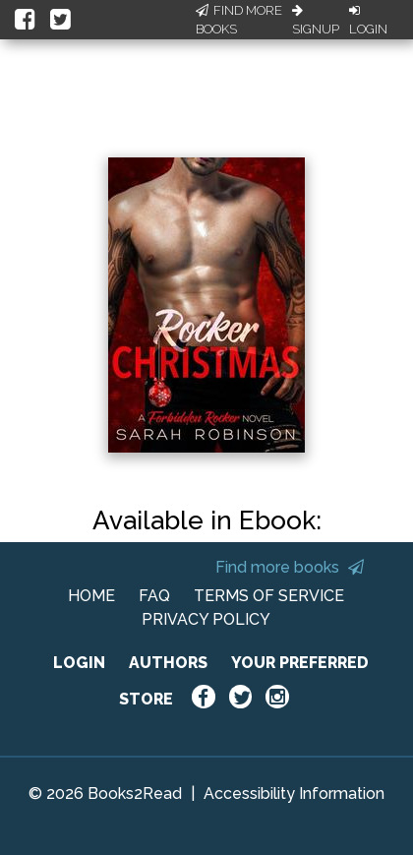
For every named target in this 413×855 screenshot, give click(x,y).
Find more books (289, 567)
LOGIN (79, 662)
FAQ (154, 595)
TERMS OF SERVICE (269, 595)
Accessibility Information (294, 793)
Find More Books (239, 20)
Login (368, 20)
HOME (91, 595)
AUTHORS (168, 662)
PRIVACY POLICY (206, 619)
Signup (315, 20)
